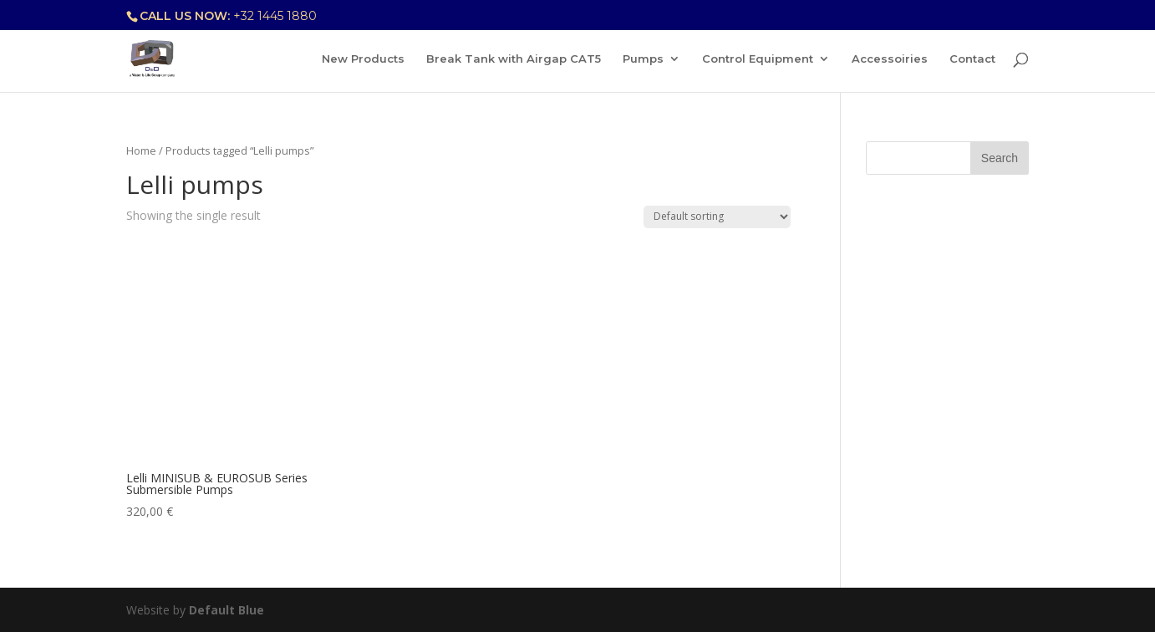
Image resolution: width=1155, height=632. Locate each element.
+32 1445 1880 (275, 15)
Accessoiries (890, 59)
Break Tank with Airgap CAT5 (513, 59)
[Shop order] (717, 217)
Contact (972, 59)
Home (141, 150)
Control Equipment (757, 59)
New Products (363, 59)
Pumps (643, 59)
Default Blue (226, 610)
